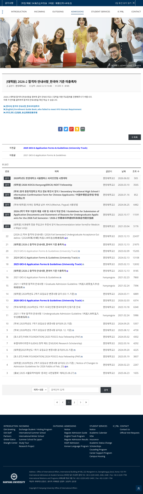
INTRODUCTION (10, 426)
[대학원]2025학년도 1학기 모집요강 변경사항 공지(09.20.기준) (43, 349)
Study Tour (24, 442)
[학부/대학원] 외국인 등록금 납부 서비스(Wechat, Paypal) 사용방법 (46, 204)
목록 (135, 137)
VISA (92, 436)
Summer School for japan (30, 439)
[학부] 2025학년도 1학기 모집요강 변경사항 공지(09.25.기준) (43, 323)
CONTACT (124, 426)
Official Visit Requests (130, 432)
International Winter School (31, 436)
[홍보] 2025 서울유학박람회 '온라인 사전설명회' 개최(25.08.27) (44, 373)
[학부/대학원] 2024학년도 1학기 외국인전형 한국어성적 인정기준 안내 (47, 307)
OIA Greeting (9, 429)
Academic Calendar (98, 432)
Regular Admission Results (76, 439)
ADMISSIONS (70, 426)
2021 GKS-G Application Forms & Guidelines (44, 155)
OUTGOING (58, 426)
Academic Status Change (101, 442)
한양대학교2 (21, 86)
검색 (106, 390)
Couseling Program (98, 449)
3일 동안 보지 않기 (125, 2)
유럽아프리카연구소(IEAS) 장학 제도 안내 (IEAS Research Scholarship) (48, 343)
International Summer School (32, 432)
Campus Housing (97, 456)
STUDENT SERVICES (98, 426)
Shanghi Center (10, 442)
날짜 (124, 171)
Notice (67, 429)
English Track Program (74, 436)
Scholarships (95, 446)
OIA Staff (7, 432)
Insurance (94, 439)
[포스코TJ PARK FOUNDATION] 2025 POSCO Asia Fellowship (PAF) (47, 336)
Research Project (26, 446)
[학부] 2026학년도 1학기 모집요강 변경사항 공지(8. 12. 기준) (43, 330)
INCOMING (24, 426)
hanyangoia (109, 277)
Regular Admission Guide (75, 432)
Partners (7, 436)
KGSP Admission (71, 442)
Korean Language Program (76, 446)
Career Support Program (101, 453)
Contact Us (125, 429)
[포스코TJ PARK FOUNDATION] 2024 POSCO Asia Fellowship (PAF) (47, 356)
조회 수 (136, 171)
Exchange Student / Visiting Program (35, 429)
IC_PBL (116, 426)
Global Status (9, 439)
